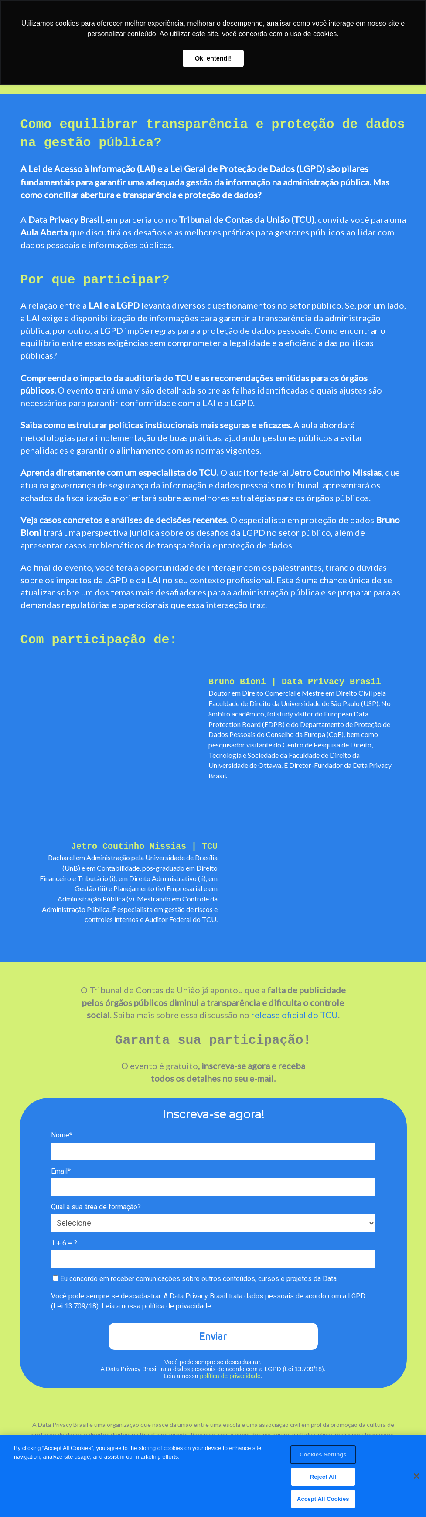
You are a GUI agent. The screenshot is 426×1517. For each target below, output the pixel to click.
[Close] (416, 1477)
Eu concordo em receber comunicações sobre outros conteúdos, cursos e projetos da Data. (195, 1279)
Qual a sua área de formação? (96, 1207)
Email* (61, 1171)
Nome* (61, 1135)
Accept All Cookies (323, 1501)
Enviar (213, 1336)
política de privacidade (176, 1306)
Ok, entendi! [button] (213, 58)
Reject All (323, 1478)
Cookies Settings (323, 1456)
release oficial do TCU (294, 1014)
